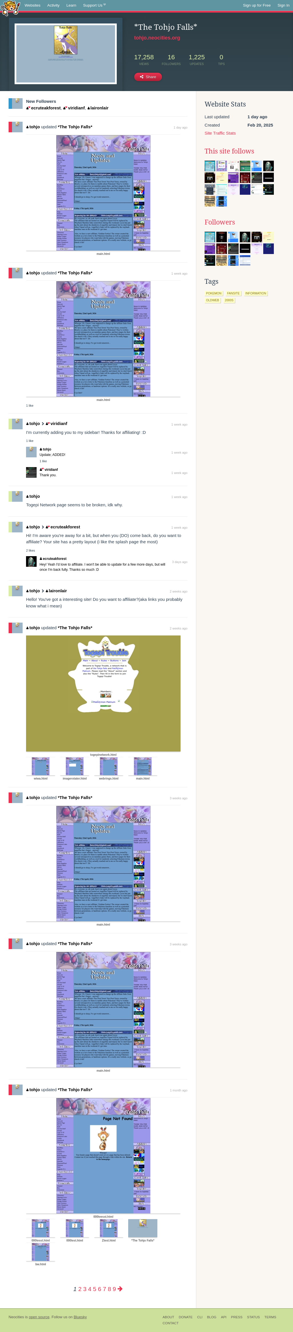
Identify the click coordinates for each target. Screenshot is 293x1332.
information (256, 293)
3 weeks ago (178, 798)
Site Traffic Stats (220, 133)
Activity (53, 5)
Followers (220, 222)
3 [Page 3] (84, 1289)
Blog (211, 1317)
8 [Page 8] (109, 1289)
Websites (32, 5)
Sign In (284, 5)
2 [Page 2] (79, 1289)
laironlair (98, 107)
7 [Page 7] (104, 1289)
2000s (229, 300)
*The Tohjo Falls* (75, 126)
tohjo (33, 126)
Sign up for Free (257, 5)
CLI (199, 1317)
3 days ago (179, 562)
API (223, 1317)
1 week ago (179, 273)
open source (39, 1317)
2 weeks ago (178, 591)
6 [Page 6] (99, 1289)
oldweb (212, 300)
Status (253, 1317)
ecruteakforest (43, 107)
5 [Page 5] (94, 1289)
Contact (171, 1323)
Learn (71, 5)
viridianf (74, 107)
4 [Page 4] (89, 1289)
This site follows (229, 151)
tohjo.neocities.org (157, 38)
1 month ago (178, 1090)
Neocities (16, 1317)
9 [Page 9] (114, 1289)
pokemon (213, 293)
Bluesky (80, 1317)
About (168, 1317)
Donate (186, 1317)
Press (236, 1317)
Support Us (94, 5)
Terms (270, 1317)
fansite (233, 293)
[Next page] (120, 1289)
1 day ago (180, 127)
